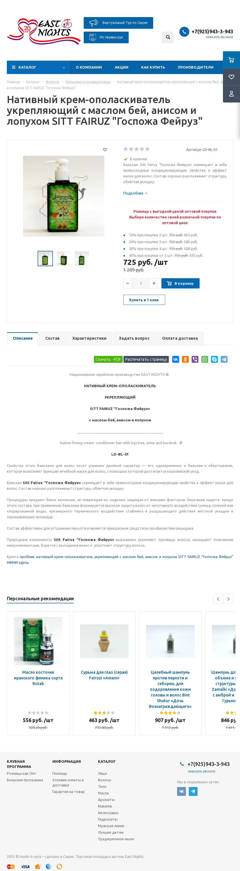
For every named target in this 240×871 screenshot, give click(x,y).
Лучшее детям (111, 832)
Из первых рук (106, 37)
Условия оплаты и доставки (68, 782)
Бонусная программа (25, 780)
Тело (102, 786)
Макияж (105, 806)
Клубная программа (19, 763)
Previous (218, 599)
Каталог (27, 67)
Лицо (102, 773)
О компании (89, 67)
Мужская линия (111, 826)
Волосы (104, 780)
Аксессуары (108, 813)
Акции (121, 67)
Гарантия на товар (68, 792)
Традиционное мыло (116, 839)
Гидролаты (108, 819)
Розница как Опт (21, 773)
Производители (196, 67)
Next (228, 599)
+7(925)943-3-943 (212, 31)
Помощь (59, 773)
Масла (103, 793)
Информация (66, 761)
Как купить (153, 67)
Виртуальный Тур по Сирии (118, 22)
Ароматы (106, 800)
